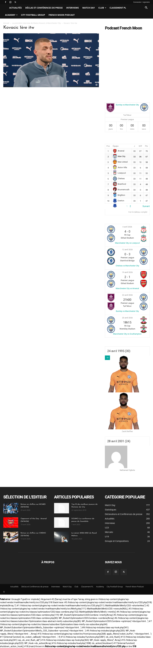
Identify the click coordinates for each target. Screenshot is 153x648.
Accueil (6, 23)
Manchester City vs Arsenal (127, 288)
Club (102, 7)
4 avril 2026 (127, 227)
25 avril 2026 (127, 318)
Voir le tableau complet (137, 212)
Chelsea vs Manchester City (127, 266)
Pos (108, 146)
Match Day (88, 7)
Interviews (72, 7)
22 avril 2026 (127, 295)
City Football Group (33, 14)
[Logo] (5, 7)
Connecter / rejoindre (141, 2)
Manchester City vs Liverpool (127, 243)
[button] (146, 8)
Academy (11, 14)
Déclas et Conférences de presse (44, 7)
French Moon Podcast (62, 14)
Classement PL (118, 7)
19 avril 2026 (127, 272)
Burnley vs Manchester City (127, 105)
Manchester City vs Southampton (127, 334)
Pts (146, 146)
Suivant (146, 206)
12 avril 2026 (127, 250)
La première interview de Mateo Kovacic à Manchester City (36, 23)
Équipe (115, 146)
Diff (140, 146)
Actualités (15, 7)
